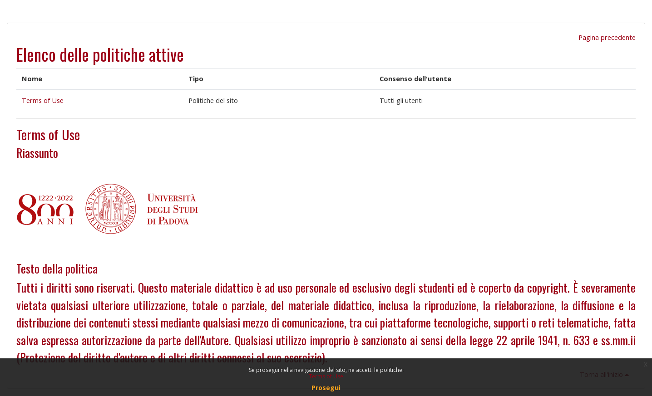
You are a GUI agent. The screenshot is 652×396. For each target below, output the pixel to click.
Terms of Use (43, 100)
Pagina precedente (607, 37)
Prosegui (326, 387)
